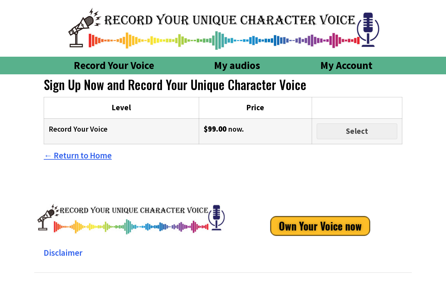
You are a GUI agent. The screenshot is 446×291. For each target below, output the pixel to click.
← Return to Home (78, 155)
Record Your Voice (114, 65)
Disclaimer (63, 252)
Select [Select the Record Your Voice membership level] (357, 131)
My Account (346, 65)
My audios (237, 65)
